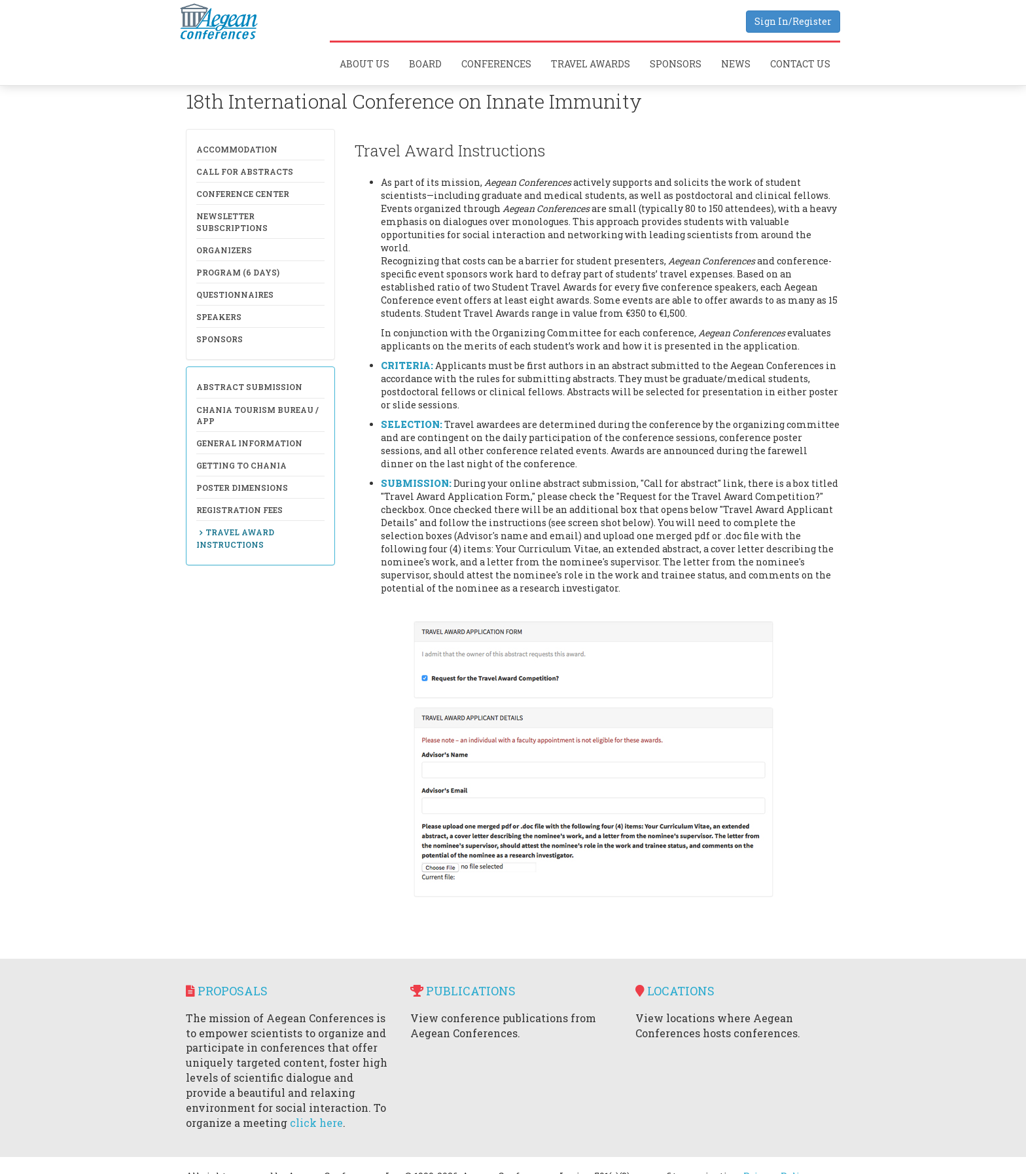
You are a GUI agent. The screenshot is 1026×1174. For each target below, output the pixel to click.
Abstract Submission (249, 387)
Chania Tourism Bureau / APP (257, 415)
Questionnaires (235, 294)
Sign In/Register (793, 21)
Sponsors (675, 64)
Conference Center (242, 193)
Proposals (227, 991)
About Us (364, 64)
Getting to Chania (241, 465)
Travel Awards (590, 64)
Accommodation (236, 149)
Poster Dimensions (242, 487)
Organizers (224, 250)
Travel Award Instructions (235, 538)
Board (425, 64)
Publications (463, 991)
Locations (675, 991)
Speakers (218, 316)
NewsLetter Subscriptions (232, 221)
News (736, 64)
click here (316, 1123)
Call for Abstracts (244, 171)
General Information (249, 443)
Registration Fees (239, 510)
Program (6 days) (237, 272)
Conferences (496, 64)
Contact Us (800, 64)
